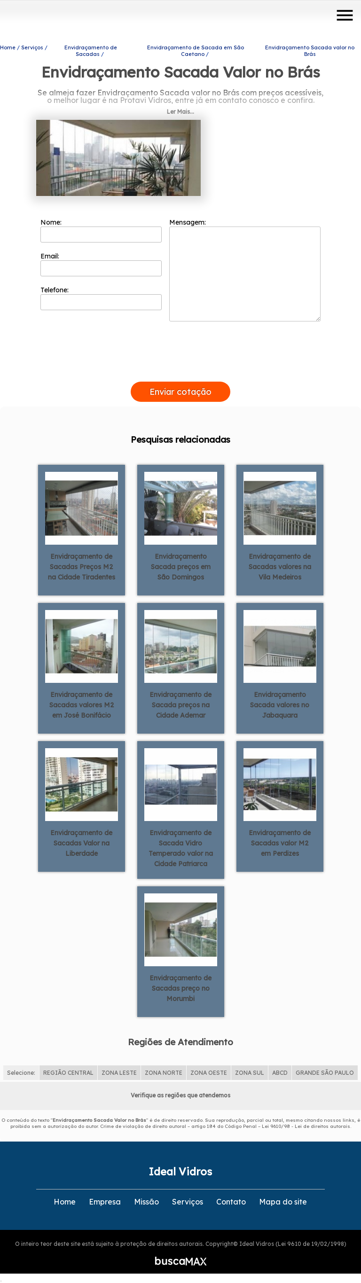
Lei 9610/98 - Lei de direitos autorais (306, 1126)
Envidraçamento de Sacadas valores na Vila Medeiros (280, 566)
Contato (231, 1201)
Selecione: (21, 1072)
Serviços (187, 1201)
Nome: (101, 230)
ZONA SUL (249, 1072)
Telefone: (101, 298)
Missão (146, 1201)
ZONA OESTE (208, 1072)
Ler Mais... (180, 111)
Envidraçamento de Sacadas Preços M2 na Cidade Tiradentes (81, 566)
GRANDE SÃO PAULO (325, 1072)
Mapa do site (283, 1201)
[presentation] (180, 371)
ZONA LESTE (119, 1072)
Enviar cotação (180, 391)
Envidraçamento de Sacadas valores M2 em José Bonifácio (81, 705)
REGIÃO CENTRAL (68, 1072)
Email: (101, 264)
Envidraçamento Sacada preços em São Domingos (181, 566)
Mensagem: (245, 269)
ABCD (280, 1072)
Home (65, 1201)
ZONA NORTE (163, 1072)
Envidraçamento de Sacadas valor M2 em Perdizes (280, 843)
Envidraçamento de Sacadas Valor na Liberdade (81, 843)
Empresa (105, 1201)
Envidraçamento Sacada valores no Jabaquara (279, 705)
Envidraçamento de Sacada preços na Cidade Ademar (180, 705)
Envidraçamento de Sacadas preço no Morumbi (180, 988)
